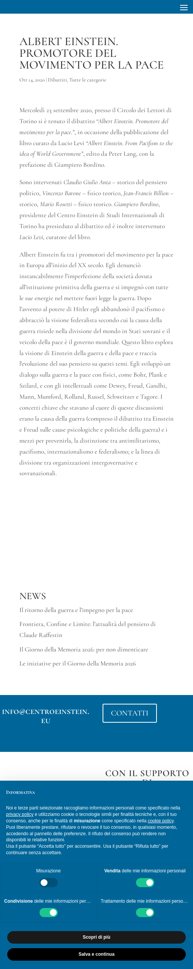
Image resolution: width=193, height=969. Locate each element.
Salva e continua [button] (97, 954)
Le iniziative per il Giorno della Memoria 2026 (77, 663)
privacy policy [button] (19, 814)
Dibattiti (57, 80)
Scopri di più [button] (97, 937)
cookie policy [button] (161, 820)
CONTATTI (130, 713)
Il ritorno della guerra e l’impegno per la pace (76, 610)
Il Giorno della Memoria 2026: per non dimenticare (83, 649)
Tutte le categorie (87, 80)
